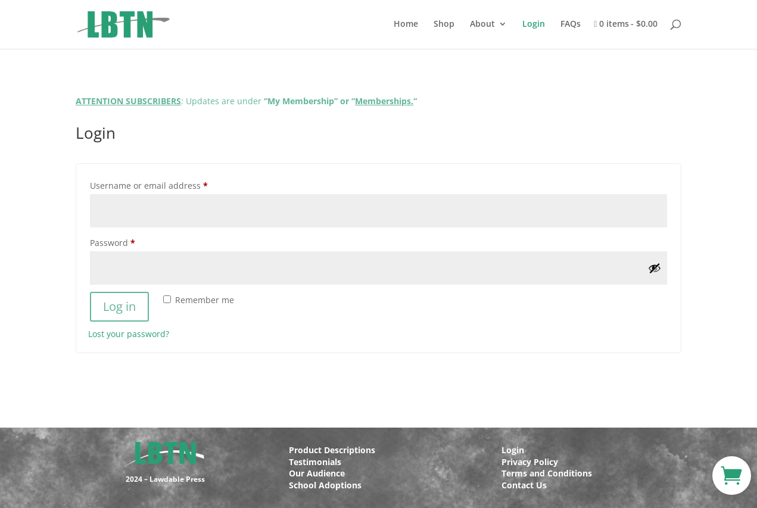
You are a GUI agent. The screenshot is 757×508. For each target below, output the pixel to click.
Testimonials (315, 462)
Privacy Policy (529, 462)
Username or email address (167, 184)
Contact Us (524, 485)
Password (131, 241)
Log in (119, 306)
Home (406, 24)
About (482, 24)
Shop (444, 24)
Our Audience (317, 473)
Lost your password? (128, 333)
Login (533, 24)
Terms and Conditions (546, 473)
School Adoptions (325, 485)
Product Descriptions (332, 450)
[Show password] (654, 268)
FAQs (570, 24)
